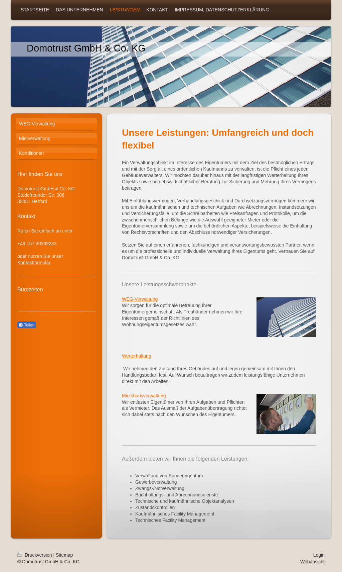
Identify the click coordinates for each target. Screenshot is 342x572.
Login (319, 555)
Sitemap (64, 555)
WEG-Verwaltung (140, 299)
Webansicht (312, 561)
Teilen (26, 325)
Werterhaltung (136, 356)
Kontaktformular (33, 262)
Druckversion (35, 555)
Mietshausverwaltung (144, 395)
